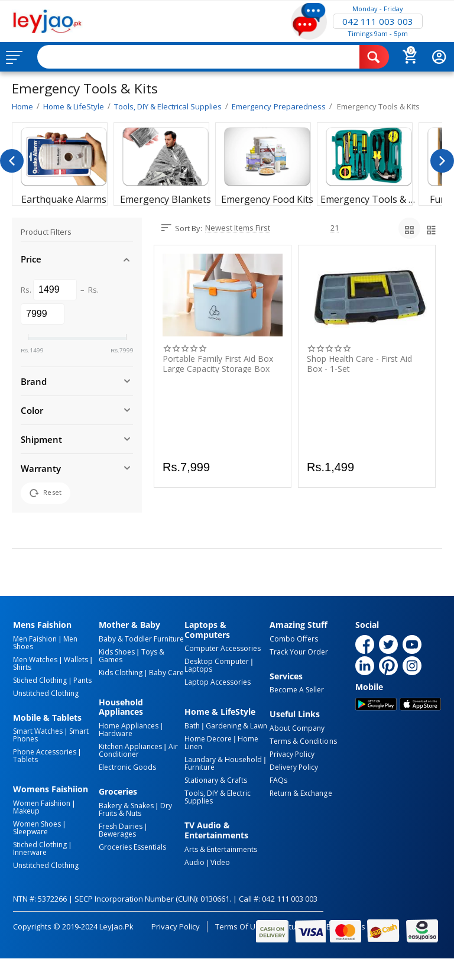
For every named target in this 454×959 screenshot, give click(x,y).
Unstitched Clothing (46, 693)
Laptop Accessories (217, 682)
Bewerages (117, 834)
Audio (194, 862)
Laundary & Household (223, 759)
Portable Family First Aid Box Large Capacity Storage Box (218, 363)
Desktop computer (216, 661)
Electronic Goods (127, 767)
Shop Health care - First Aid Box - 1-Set (359, 363)
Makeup (26, 811)
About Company (297, 728)
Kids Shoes (117, 652)
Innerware (30, 852)
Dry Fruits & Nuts (135, 809)
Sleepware (30, 832)
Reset (45, 493)
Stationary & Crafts (215, 780)
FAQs (278, 780)
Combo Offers (294, 639)
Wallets (76, 660)
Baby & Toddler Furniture (141, 639)
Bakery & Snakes (126, 806)
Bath (192, 726)
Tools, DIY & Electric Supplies (217, 797)
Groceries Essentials (132, 847)
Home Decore (208, 739)
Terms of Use (239, 926)
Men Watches (35, 660)
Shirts (22, 667)
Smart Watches (38, 731)
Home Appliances (128, 726)
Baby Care (166, 673)
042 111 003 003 (377, 21)
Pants (82, 680)
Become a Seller (297, 690)
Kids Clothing (120, 673)
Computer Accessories (222, 648)
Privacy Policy (292, 754)
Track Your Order (299, 652)
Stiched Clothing (40, 680)
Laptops (198, 669)
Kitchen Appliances (130, 746)
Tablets (25, 759)
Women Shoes (37, 824)
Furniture (199, 767)
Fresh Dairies (120, 826)
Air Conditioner (138, 750)
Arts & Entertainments (220, 849)
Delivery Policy (294, 767)
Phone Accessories (44, 752)
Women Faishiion (41, 803)
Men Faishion (35, 639)
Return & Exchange (301, 793)
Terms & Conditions (303, 741)
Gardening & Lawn (236, 726)
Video (220, 862)
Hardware (115, 733)
